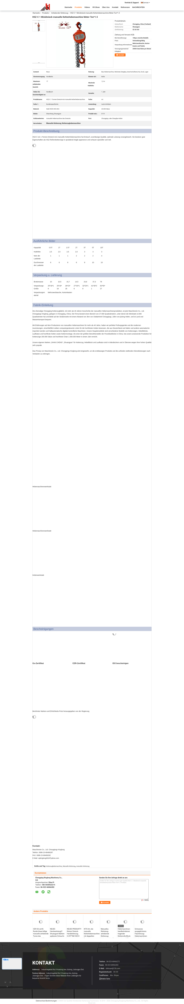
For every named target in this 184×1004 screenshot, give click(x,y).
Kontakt (115, 7)
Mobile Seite (104, 979)
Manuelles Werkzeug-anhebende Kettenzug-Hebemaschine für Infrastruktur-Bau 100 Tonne (107, 936)
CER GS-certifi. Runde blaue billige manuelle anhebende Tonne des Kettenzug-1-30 (40, 933)
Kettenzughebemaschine (54, 866)
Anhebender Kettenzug (59, 13)
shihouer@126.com (113, 968)
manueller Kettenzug (82, 866)
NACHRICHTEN (138, 7)
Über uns (106, 7)
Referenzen (125, 7)
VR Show (96, 7)
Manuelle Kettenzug (69, 866)
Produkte (78, 7)
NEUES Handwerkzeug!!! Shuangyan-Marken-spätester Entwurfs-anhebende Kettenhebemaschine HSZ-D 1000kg (58, 936)
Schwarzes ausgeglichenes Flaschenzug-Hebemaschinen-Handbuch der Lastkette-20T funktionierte (141, 936)
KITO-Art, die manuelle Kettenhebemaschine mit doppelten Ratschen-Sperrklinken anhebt (92, 935)
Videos (87, 7)
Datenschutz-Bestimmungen (46, 1001)
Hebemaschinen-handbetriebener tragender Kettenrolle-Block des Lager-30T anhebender (124, 935)
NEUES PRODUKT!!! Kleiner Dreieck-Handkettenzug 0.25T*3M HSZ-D (74, 932)
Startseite (68, 7)
